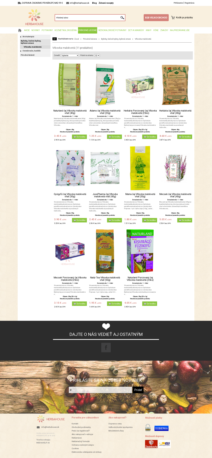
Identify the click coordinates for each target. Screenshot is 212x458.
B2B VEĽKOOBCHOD (156, 17)
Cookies (75, 448)
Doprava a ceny (115, 424)
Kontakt (75, 424)
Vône (156, 30)
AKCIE (27, 30)
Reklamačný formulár (81, 441)
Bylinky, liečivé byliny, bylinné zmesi (31, 42)
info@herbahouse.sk (50, 427)
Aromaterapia (28, 36)
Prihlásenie (178, 3)
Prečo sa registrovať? (81, 431)
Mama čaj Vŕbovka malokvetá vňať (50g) (140, 195)
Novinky (36, 30)
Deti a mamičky (136, 30)
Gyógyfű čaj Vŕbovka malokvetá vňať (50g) (70, 195)
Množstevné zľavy (116, 431)
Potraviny (47, 30)
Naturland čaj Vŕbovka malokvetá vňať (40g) (70, 112)
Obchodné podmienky (81, 427)
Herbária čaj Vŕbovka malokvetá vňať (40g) (175, 112)
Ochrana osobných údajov (83, 445)
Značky (164, 30)
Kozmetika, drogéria (66, 30)
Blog (94, 3)
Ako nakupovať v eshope (82, 434)
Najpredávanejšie (180, 30)
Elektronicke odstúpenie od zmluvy (86, 452)
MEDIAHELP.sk (43, 443)
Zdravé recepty (106, 3)
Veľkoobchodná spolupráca (120, 427)
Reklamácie (77, 438)
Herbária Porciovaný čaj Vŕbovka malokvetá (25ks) (140, 112)
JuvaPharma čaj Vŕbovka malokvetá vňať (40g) (105, 195)
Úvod (76, 39)
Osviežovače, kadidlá (31, 51)
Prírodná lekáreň (27, 55)
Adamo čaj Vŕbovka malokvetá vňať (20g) (105, 112)
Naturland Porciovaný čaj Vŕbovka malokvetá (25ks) (140, 278)
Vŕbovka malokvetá (33, 47)
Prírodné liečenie (87, 30)
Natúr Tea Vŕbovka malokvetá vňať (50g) (105, 278)
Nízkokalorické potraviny (112, 30)
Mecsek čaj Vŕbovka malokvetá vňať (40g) (175, 195)
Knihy (148, 30)
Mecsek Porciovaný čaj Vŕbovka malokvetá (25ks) (70, 278)
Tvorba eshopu (43, 440)
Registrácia (189, 3)
